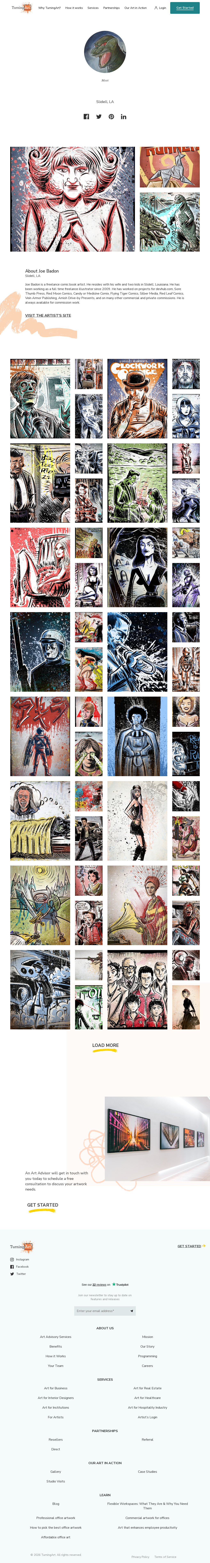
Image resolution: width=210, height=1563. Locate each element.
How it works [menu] (74, 8)
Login (162, 8)
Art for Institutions (55, 1407)
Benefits (55, 1346)
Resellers (56, 1439)
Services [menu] (93, 8)
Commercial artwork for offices (147, 1518)
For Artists (56, 1417)
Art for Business (55, 1388)
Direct (55, 1449)
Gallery (55, 1471)
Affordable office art (55, 1537)
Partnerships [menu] (111, 8)
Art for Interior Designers (56, 1398)
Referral (147, 1439)
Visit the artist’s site (48, 315)
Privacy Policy (140, 1557)
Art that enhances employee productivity (147, 1527)
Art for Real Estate (148, 1388)
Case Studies (147, 1471)
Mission (147, 1337)
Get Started (185, 8)
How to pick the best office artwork (56, 1527)
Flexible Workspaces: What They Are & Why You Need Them (147, 1506)
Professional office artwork (55, 1518)
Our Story (147, 1346)
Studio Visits (56, 1481)
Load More (105, 1045)
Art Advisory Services (55, 1337)
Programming (147, 1356)
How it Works (56, 1356)
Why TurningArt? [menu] (49, 8)
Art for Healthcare (147, 1398)
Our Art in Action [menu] (135, 8)
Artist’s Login (147, 1417)
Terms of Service (165, 1557)
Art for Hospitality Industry (147, 1407)
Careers (147, 1366)
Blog (55, 1504)
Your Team (55, 1366)
